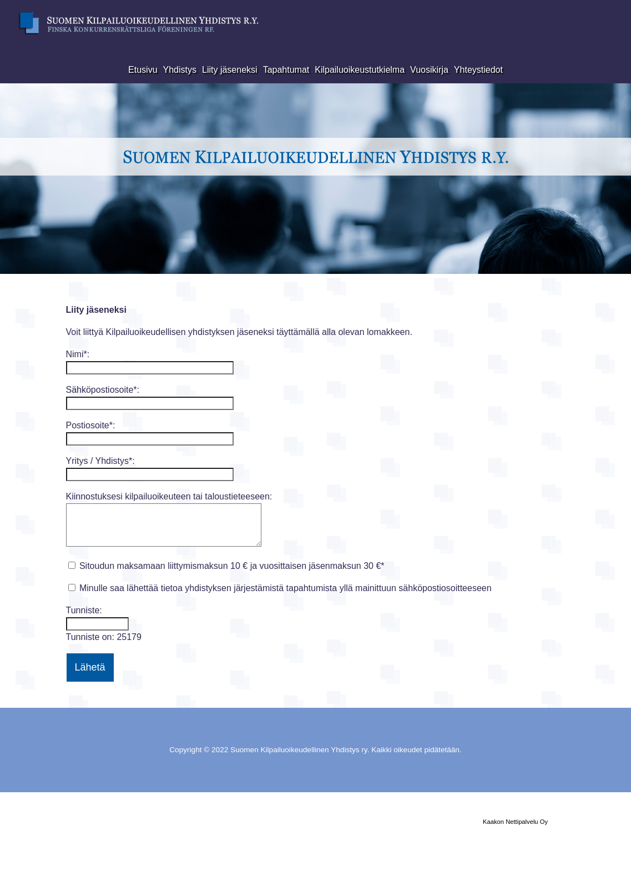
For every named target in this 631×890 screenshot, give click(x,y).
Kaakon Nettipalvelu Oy (515, 821)
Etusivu (142, 69)
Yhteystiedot (478, 69)
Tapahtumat (286, 69)
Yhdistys (179, 69)
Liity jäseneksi (230, 69)
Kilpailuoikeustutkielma (360, 69)
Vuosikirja (429, 69)
